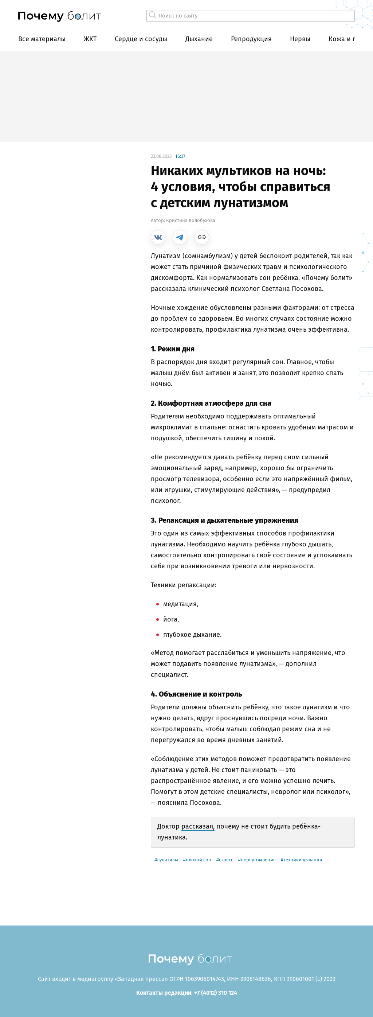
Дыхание (199, 39)
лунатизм (167, 859)
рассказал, (198, 826)
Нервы (300, 39)
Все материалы (42, 39)
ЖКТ (90, 39)
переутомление (258, 859)
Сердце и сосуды (141, 39)
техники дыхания (302, 859)
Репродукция (251, 39)
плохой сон (198, 859)
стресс (226, 859)
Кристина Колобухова (190, 220)
